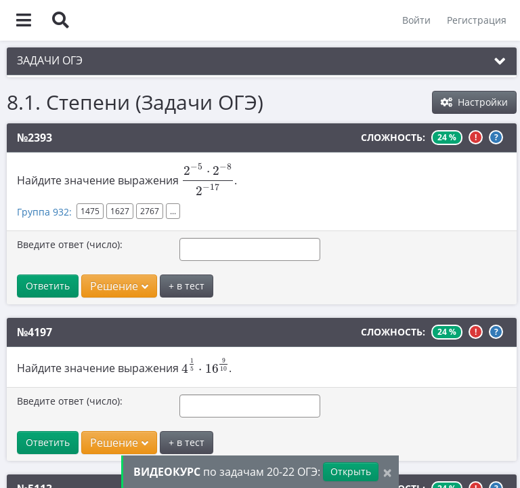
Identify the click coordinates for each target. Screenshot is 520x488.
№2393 (34, 137)
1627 (119, 211)
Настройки (474, 102)
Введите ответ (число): (70, 244)
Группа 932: (44, 211)
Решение (119, 286)
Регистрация (476, 20)
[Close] (387, 472)
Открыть (350, 471)
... (173, 211)
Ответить (48, 285)
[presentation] (207, 180)
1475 (90, 211)
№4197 (34, 332)
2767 (149, 211)
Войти (416, 20)
